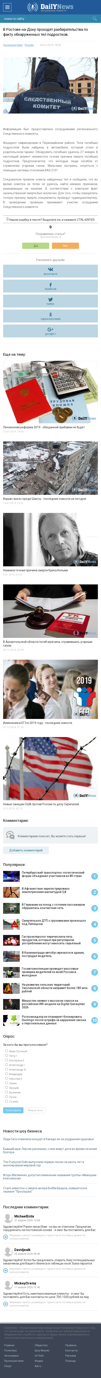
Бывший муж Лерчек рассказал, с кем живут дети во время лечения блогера (50, 1150)
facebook (51, 288)
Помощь (70, 1360)
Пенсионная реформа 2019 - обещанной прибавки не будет (44, 427)
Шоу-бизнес (42, 1350)
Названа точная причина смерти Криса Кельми (35, 570)
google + (50, 333)
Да (36, 245)
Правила (70, 1345)
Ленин (13, 1083)
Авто (38, 1366)
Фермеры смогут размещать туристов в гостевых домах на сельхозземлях (47, 1237)
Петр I (13, 1055)
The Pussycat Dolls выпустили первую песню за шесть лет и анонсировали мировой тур (43, 1163)
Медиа (39, 1360)
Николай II (15, 1078)
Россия (29, 45)
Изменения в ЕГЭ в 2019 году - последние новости (37, 723)
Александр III (17, 1069)
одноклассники (50, 318)
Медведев (15, 1074)
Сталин (13, 1101)
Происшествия (12, 45)
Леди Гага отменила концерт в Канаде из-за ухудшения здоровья (48, 1139)
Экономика (11, 1355)
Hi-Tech (39, 1355)
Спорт (8, 1366)
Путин (13, 1097)
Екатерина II (16, 1060)
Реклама (70, 1355)
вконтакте (50, 273)
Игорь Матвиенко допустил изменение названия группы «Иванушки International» (49, 1176)
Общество (41, 1345)
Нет (65, 245)
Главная (9, 1345)
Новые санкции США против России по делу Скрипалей (41, 804)
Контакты (71, 1350)
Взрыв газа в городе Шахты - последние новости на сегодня (44, 498)
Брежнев (15, 1092)
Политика (10, 1350)
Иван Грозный (18, 1051)
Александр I (17, 1065)
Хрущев (14, 1087)
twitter (50, 303)
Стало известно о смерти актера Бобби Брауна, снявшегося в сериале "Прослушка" (45, 1190)
